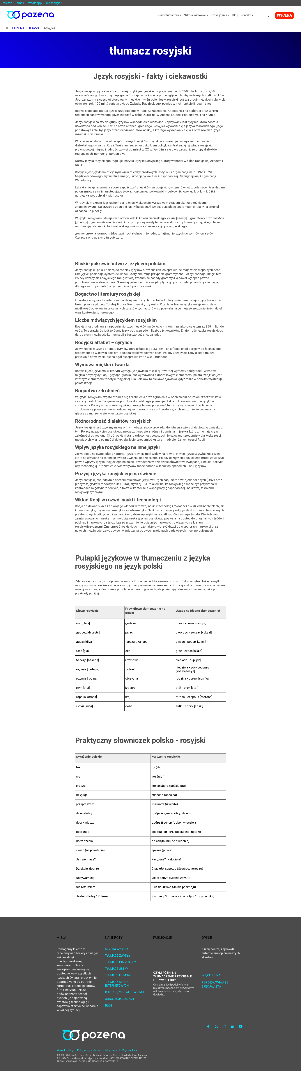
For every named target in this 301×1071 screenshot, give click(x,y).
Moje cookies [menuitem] (129, 1050)
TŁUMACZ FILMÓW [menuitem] (117, 974)
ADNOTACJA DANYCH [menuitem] (119, 997)
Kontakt (247, 15)
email (20, 3)
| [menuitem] (103, 1050)
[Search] (267, 15)
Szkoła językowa (196, 15)
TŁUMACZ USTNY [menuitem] (116, 968)
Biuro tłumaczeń (170, 15)
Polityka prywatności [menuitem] (89, 1050)
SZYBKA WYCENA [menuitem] (116, 949)
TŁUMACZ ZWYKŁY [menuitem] (117, 955)
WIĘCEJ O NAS (212, 975)
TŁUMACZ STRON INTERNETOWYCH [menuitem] (117, 982)
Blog (235, 15)
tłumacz (34, 28)
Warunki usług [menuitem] (65, 1050)
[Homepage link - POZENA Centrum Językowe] (93, 1044)
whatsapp (35, 3)
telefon (7, 3)
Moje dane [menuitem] (111, 1050)
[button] (209, 1026)
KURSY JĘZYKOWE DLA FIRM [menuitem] (124, 991)
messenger (53, 3)
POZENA (18, 28)
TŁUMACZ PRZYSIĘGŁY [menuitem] (120, 961)
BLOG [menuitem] (108, 1003)
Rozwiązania (220, 15)
